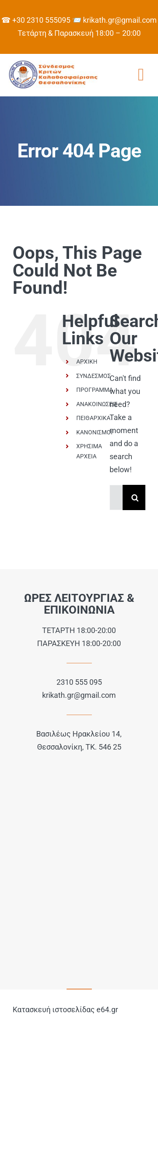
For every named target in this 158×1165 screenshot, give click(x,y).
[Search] (135, 497)
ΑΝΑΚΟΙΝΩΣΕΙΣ (97, 404)
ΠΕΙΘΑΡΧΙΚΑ (93, 418)
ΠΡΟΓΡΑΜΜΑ (94, 389)
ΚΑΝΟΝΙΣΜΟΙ (94, 432)
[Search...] (116, 497)
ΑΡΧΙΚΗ (86, 361)
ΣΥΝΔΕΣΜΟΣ (93, 375)
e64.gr (107, 1009)
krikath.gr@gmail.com (79, 695)
